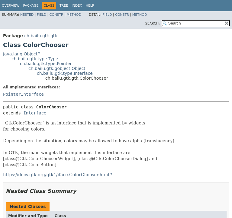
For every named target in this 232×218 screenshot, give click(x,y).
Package (31, 6)
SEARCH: (152, 23)
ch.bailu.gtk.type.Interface (65, 73)
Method (73, 15)
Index (77, 6)
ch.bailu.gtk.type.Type (34, 58)
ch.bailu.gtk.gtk (40, 35)
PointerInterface (23, 94)
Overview (11, 6)
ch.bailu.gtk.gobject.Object (56, 68)
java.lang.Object (20, 53)
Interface (34, 113)
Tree (64, 6)
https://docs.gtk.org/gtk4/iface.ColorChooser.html (56, 174)
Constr (56, 15)
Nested (27, 15)
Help (90, 6)
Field (41, 15)
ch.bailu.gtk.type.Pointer (46, 63)
